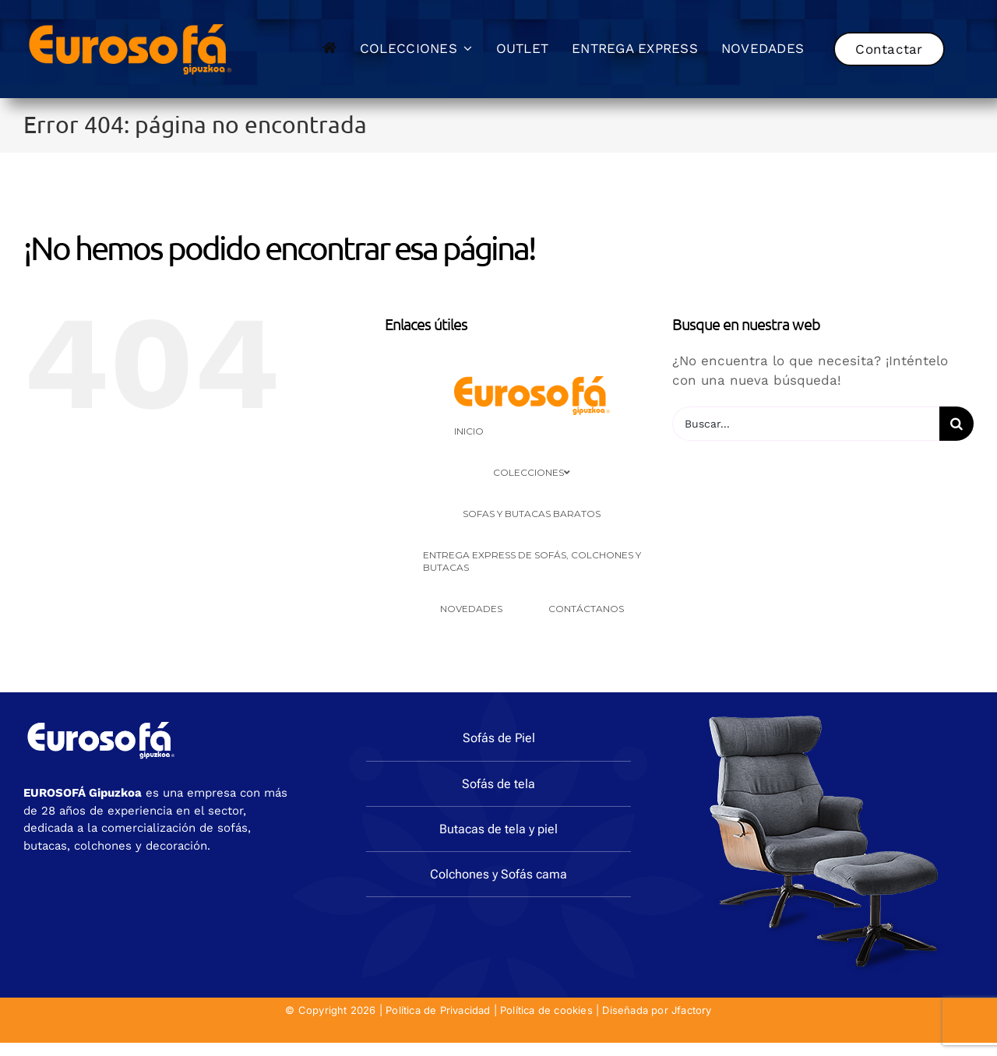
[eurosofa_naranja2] (130, 22)
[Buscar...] (805, 424)
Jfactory (691, 1010)
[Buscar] (956, 424)
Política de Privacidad (438, 1010)
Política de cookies (546, 1010)
